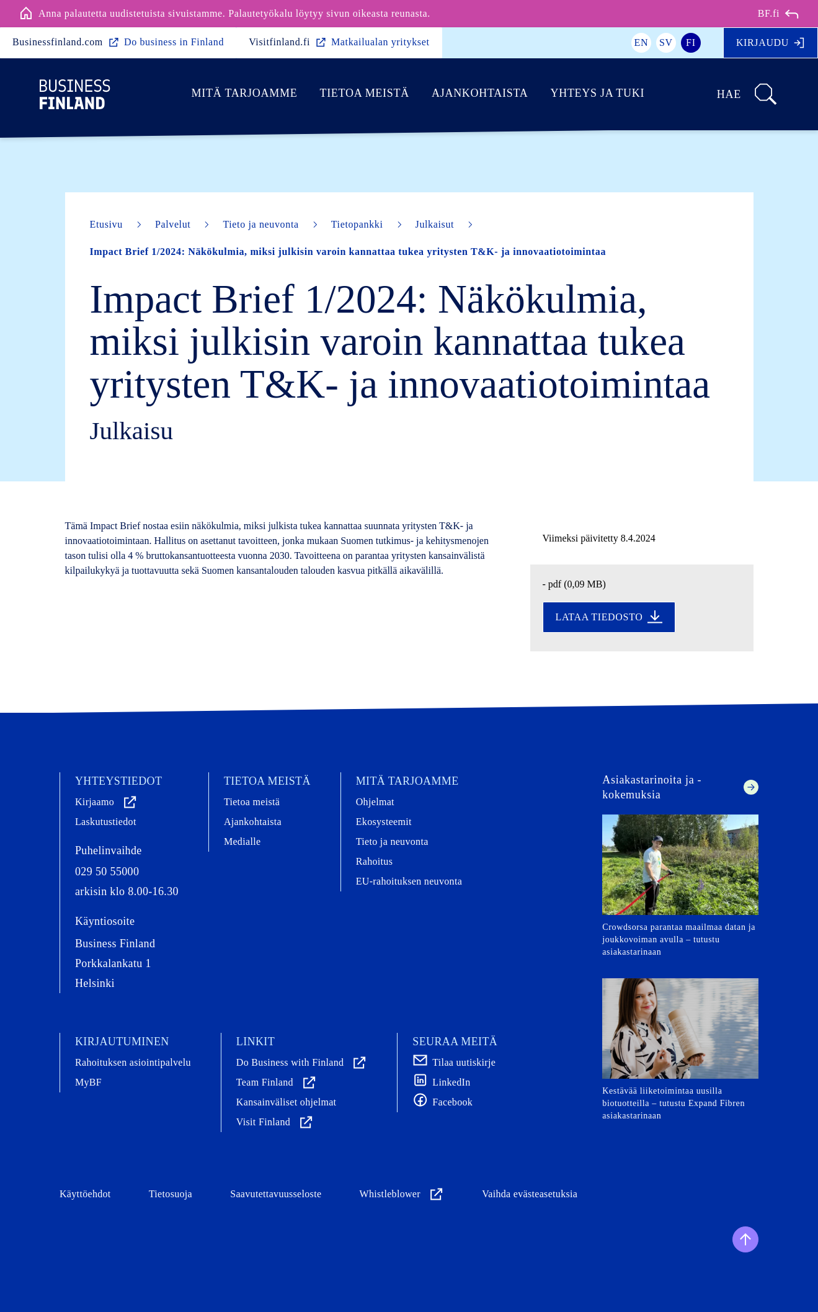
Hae (747, 94)
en (641, 42)
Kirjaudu (770, 42)
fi (691, 42)
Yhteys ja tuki (597, 93)
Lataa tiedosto (609, 617)
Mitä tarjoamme (245, 93)
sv (666, 42)
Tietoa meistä (364, 93)
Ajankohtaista (480, 93)
